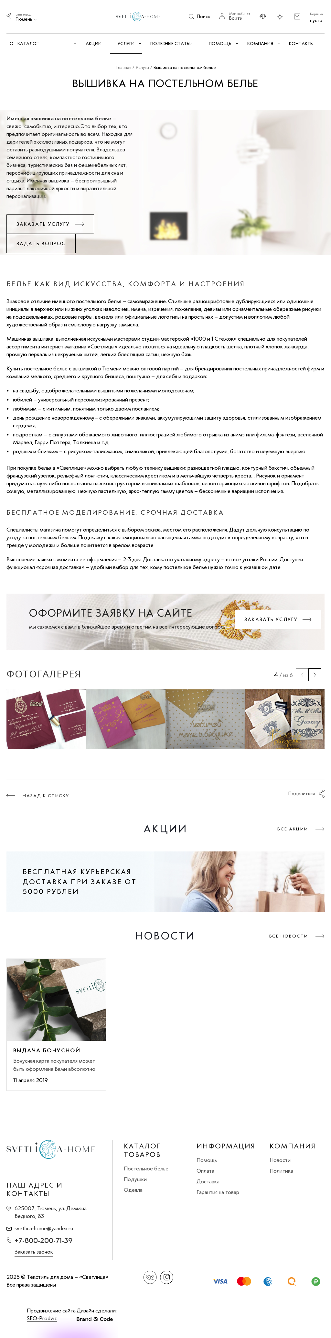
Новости (280, 1160)
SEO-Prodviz (42, 1318)
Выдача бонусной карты (46, 1050)
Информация (226, 1146)
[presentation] (302, 674)
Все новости (288, 936)
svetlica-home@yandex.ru (44, 1228)
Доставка (208, 1181)
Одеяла (133, 1190)
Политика (281, 1171)
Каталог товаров (142, 1150)
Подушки (135, 1179)
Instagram (166, 1277)
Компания (293, 1146)
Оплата (205, 1171)
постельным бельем (52, 537)
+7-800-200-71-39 (43, 1240)
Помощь (207, 1160)
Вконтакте (150, 1277)
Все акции (292, 829)
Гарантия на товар (218, 1192)
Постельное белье (146, 1168)
